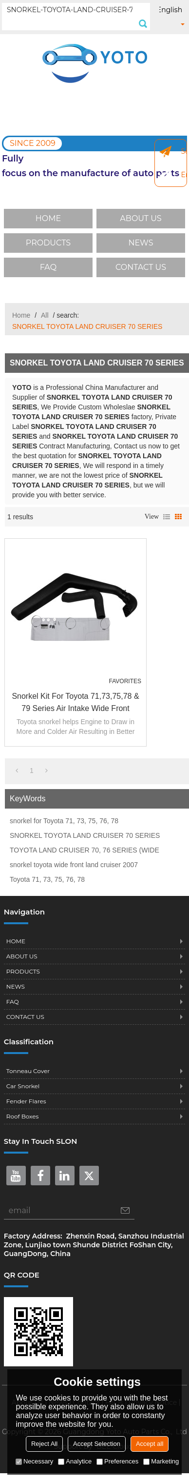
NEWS (141, 242)
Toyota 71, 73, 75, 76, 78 (47, 879)
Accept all (149, 1443)
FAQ (48, 267)
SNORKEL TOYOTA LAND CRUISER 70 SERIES (85, 835)
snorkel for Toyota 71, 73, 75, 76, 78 (64, 821)
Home (21, 315)
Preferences (117, 1461)
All (45, 315)
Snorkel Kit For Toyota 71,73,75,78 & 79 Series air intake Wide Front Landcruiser (75, 703)
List (166, 517)
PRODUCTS (48, 242)
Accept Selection (96, 1443)
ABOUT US (140, 218)
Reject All (44, 1443)
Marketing (161, 1461)
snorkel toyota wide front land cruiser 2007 (74, 865)
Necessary (34, 1461)
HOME (48, 218)
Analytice (75, 1461)
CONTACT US (140, 267)
